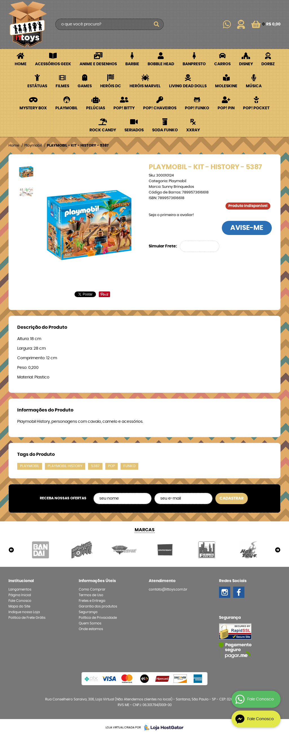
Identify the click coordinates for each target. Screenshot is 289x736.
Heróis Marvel (145, 86)
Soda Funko (165, 130)
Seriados (134, 130)
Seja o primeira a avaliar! (171, 215)
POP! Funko (197, 108)
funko (129, 466)
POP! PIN (226, 108)
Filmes (62, 86)
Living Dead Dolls (188, 86)
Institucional (21, 581)
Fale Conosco (19, 600)
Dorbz (268, 64)
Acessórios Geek (53, 64)
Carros (222, 64)
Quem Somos (90, 623)
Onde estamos (91, 629)
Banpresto (194, 64)
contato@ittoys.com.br (168, 589)
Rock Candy (102, 130)
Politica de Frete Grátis (26, 617)
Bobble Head (161, 64)
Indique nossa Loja (24, 612)
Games (85, 86)
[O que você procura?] (156, 24)
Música (254, 86)
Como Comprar (92, 589)
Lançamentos (19, 589)
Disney (246, 64)
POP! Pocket (256, 108)
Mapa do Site (19, 606)
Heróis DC (110, 86)
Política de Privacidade (98, 617)
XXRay (193, 130)
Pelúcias (95, 108)
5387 (95, 466)
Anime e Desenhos (98, 64)
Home (21, 64)
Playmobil (66, 108)
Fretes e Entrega (92, 600)
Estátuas (37, 86)
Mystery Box (33, 108)
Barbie (132, 64)
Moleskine (226, 86)
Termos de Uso (91, 595)
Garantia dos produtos (98, 606)
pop (111, 466)
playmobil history (65, 466)
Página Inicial (19, 595)
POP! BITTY (124, 108)
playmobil (29, 466)
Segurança (88, 612)
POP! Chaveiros (159, 108)
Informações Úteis (97, 581)
